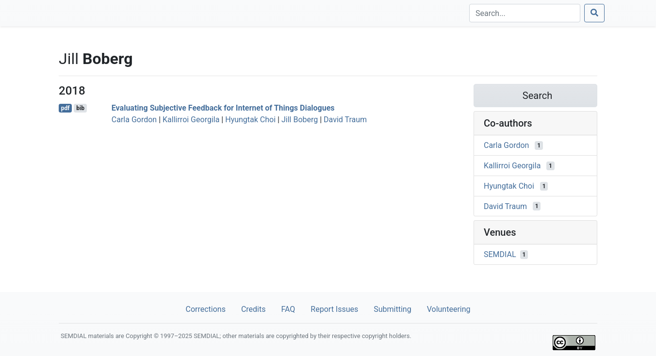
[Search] (524, 13)
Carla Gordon (134, 119)
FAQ (288, 309)
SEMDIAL (500, 254)
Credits (253, 309)
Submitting (392, 309)
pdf (65, 108)
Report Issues (334, 309)
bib (80, 108)
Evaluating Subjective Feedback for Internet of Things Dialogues (223, 108)
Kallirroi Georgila (191, 119)
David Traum (345, 119)
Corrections (205, 309)
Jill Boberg (299, 119)
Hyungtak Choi (250, 119)
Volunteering (449, 309)
